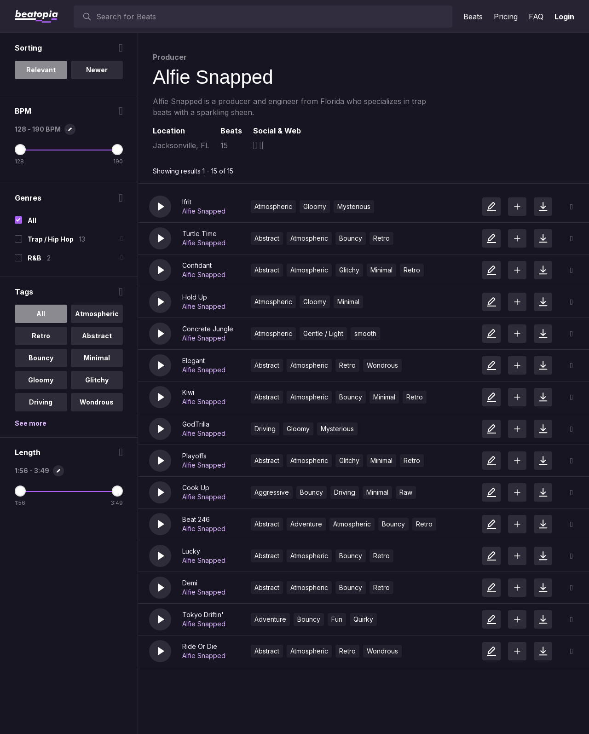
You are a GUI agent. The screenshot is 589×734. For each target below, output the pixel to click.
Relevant (41, 70)
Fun (336, 619)
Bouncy (350, 238)
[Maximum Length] (117, 491)
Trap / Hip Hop (51, 239)
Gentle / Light (323, 333)
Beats (473, 16)
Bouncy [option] (41, 358)
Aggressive (271, 492)
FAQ (536, 16)
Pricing (506, 16)
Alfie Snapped (203, 211)
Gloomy (314, 206)
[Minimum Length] (20, 491)
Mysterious (353, 206)
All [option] (40, 314)
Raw (405, 492)
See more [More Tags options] (30, 423)
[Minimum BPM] (20, 149)
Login (564, 16)
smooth (365, 333)
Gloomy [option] (40, 380)
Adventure (306, 524)
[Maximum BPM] (117, 149)
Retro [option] (41, 336)
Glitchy (349, 270)
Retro (381, 238)
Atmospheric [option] (97, 314)
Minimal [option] (97, 358)
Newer (97, 70)
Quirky (363, 619)
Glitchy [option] (97, 380)
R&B (34, 258)
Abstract (266, 238)
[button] (160, 207)
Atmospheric (273, 206)
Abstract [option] (97, 336)
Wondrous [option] (97, 402)
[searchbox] (272, 16)
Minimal (381, 270)
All (32, 220)
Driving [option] (40, 402)
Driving (265, 429)
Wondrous (382, 365)
